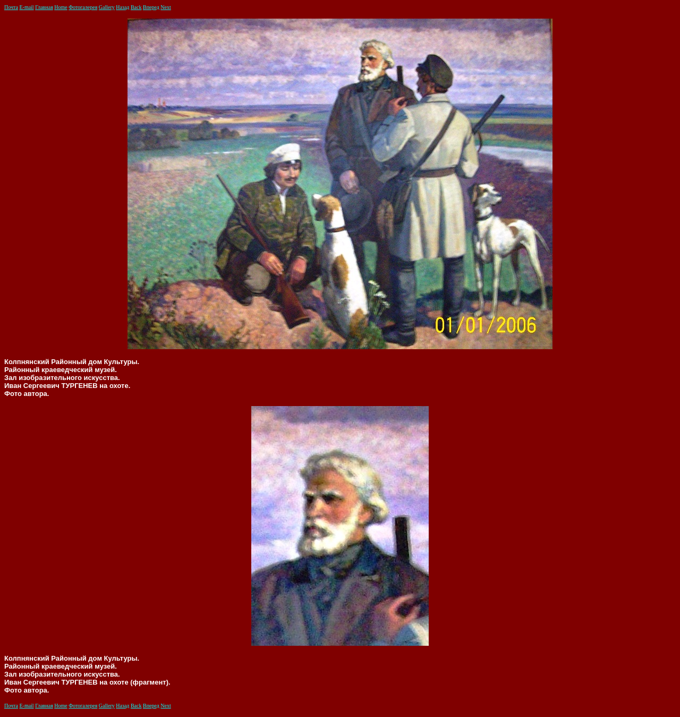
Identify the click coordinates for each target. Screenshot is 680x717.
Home (60, 7)
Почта (11, 7)
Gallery (107, 7)
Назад (122, 7)
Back (136, 7)
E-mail (26, 7)
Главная (44, 7)
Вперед (151, 7)
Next (165, 7)
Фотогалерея (83, 7)
